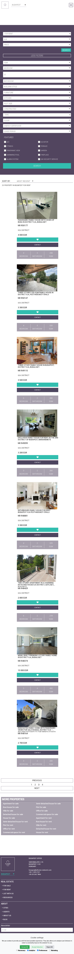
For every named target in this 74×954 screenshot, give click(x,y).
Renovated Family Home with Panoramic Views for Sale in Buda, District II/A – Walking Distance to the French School (37, 730)
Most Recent (25, 181)
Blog (5, 919)
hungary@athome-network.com (40, 870)
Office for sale (42, 811)
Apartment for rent (44, 818)
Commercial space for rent (14, 832)
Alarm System (12, 159)
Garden (44, 150)
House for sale (9, 818)
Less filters (37, 55)
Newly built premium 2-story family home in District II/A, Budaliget (37, 656)
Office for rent (9, 829)
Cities (5, 908)
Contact (37, 245)
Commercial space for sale (47, 814)
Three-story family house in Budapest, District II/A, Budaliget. (36, 366)
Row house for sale (11, 807)
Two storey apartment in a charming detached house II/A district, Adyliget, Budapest (36, 585)
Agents (6, 912)
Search (66, 50)
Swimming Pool (13, 155)
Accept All (25, 947)
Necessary (20, 950)
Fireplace (45, 155)
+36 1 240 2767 (34, 872)
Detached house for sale (13, 814)
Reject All (50, 947)
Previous (37, 780)
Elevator (44, 142)
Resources (8, 897)
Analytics (31, 950)
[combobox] (18, 5)
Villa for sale (8, 811)
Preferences (42, 950)
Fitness (10, 146)
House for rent (42, 832)
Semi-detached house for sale (48, 804)
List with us (8, 894)
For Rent (7, 890)
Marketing (53, 950)
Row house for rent (44, 822)
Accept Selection (37, 947)
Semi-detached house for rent (15, 822)
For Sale (7, 886)
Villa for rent (41, 825)
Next (37, 788)
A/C (8, 142)
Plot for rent (8, 825)
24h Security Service (49, 159)
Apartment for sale (11, 804)
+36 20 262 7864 (35, 874)
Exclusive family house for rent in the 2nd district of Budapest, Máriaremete (38, 439)
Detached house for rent (46, 829)
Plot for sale (41, 807)
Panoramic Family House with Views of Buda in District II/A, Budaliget (36, 221)
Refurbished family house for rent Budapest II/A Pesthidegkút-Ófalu (34, 511)
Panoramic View (13, 150)
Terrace (44, 146)
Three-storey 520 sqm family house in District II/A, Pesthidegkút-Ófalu (35, 293)
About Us (7, 916)
